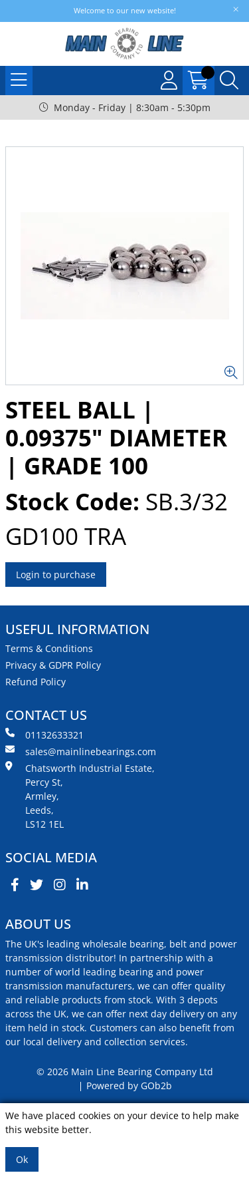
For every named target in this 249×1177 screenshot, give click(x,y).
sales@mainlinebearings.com (80, 751)
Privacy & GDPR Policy (53, 665)
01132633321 (44, 734)
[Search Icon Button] (229, 80)
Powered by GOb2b (129, 1085)
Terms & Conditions (49, 648)
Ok (22, 1159)
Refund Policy (35, 681)
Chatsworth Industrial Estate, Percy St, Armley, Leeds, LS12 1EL (80, 795)
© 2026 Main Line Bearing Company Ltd (125, 1071)
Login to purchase (56, 574)
